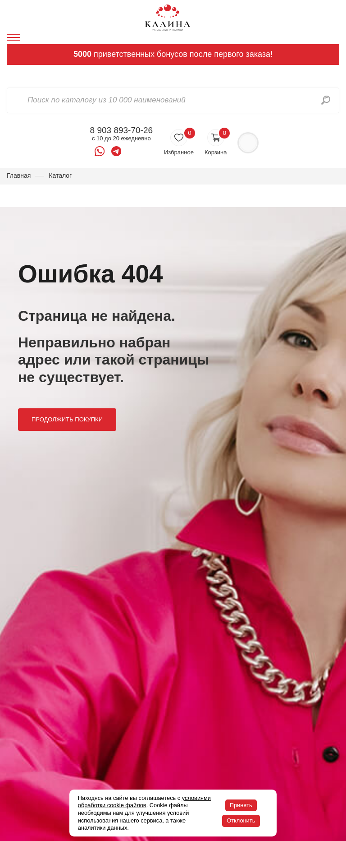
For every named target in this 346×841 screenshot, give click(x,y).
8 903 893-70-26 (121, 130)
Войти (248, 143)
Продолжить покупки (67, 419)
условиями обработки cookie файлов (144, 802)
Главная (19, 175)
